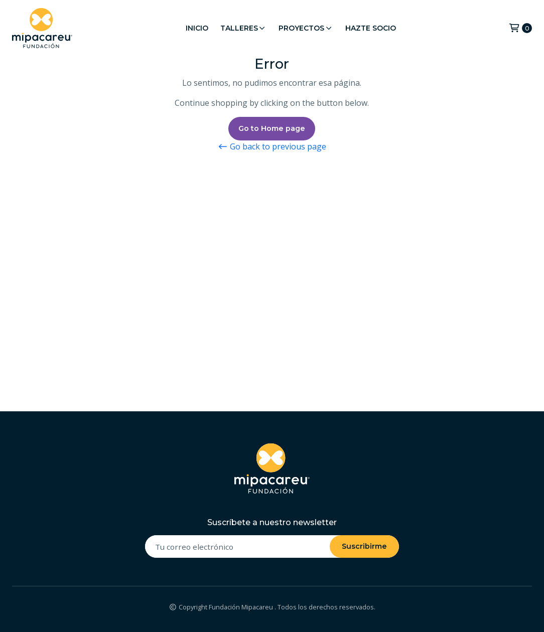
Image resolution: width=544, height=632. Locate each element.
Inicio (197, 28)
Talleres (243, 28)
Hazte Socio (370, 28)
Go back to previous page (272, 146)
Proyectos (306, 28)
